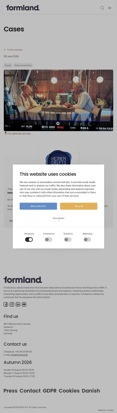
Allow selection (38, 206)
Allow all (79, 206)
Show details (58, 219)
